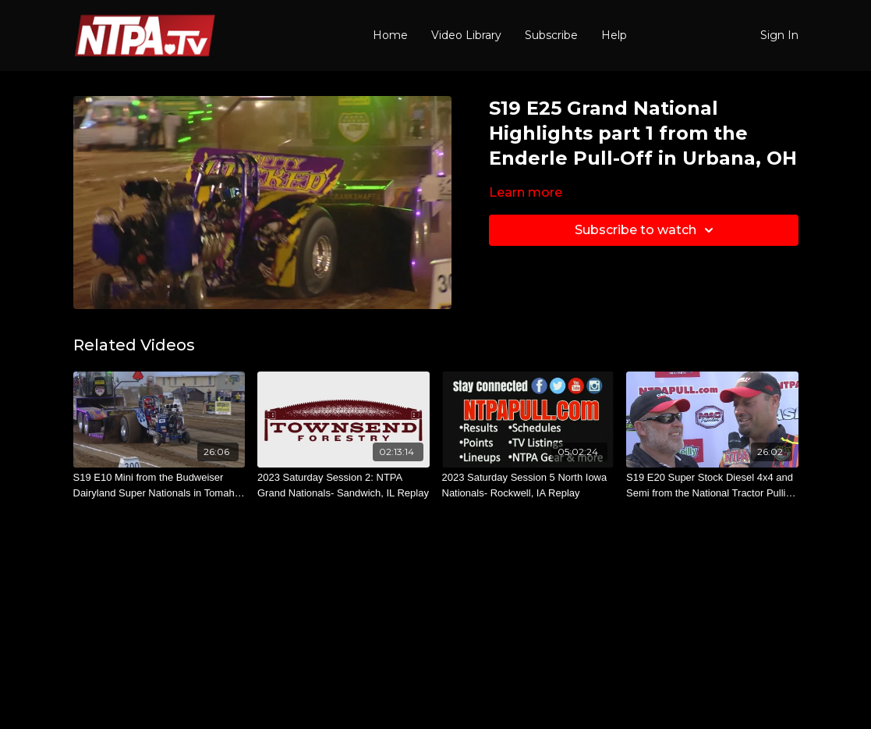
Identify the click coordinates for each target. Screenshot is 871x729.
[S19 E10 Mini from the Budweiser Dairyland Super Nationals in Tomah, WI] (159, 485)
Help (614, 35)
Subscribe (551, 35)
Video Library (466, 35)
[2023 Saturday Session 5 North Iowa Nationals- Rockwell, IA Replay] (528, 485)
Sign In (779, 35)
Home (390, 35)
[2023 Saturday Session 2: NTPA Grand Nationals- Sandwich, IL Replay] (343, 485)
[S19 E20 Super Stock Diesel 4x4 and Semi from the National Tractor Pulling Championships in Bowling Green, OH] (712, 485)
